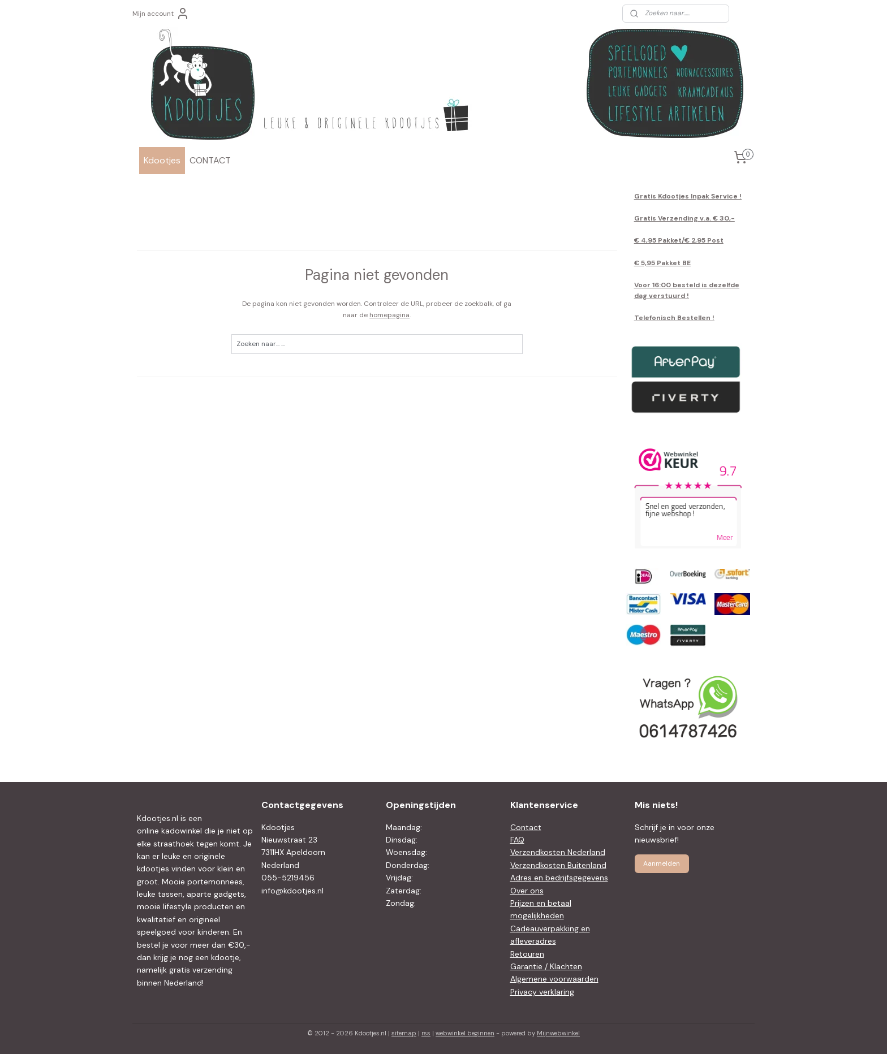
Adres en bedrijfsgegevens (559, 877)
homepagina (389, 314)
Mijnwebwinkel (558, 1033)
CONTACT (210, 160)
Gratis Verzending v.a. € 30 (681, 218)
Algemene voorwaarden (554, 979)
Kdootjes (162, 160)
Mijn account (161, 13)
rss (425, 1033)
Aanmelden (661, 863)
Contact (525, 827)
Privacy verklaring (542, 992)
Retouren (527, 954)
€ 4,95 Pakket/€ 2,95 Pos (677, 240)
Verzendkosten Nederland (557, 852)
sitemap (403, 1033)
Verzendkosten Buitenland (558, 865)
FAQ (517, 840)
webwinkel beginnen (465, 1033)
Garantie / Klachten (546, 966)
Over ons (527, 890)
